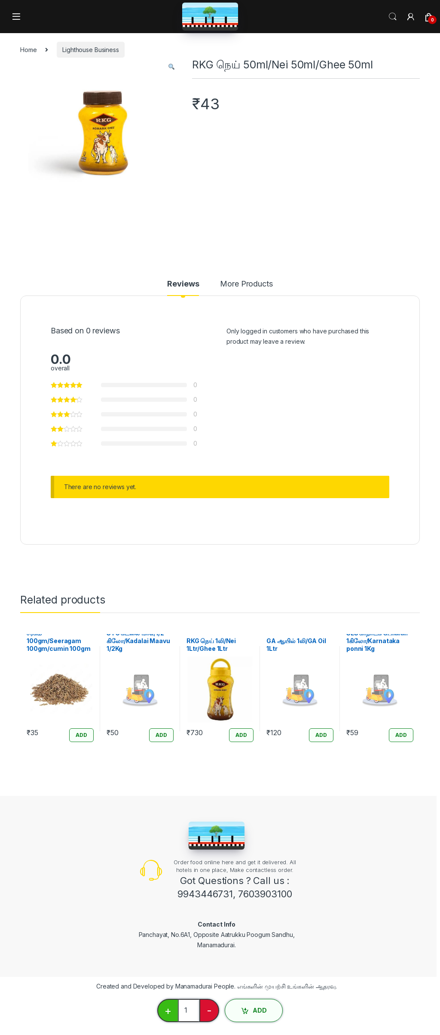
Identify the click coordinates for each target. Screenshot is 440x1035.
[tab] (183, 288)
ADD (260, 1010)
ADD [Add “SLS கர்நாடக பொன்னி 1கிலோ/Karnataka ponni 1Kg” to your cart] (401, 735)
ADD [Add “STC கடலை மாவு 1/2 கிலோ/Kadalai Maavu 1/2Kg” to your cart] (161, 735)
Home (28, 49)
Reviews (183, 284)
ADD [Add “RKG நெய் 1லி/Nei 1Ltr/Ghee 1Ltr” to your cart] (241, 735)
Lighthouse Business (90, 49)
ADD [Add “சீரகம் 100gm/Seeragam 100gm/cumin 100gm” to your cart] (81, 735)
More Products (246, 284)
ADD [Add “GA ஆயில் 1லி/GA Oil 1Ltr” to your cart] (321, 735)
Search (392, 17)
